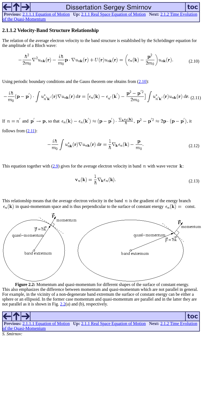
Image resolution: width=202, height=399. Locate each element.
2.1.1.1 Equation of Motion (46, 14)
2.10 (142, 81)
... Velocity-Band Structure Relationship (50, 30)
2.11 (31, 130)
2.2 (63, 304)
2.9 (55, 166)
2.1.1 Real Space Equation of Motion (113, 14)
